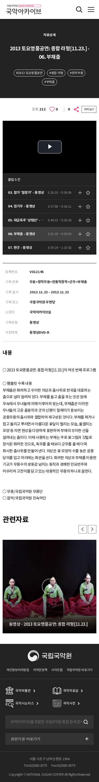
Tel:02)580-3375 (35, 765)
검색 (85, 721)
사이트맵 (57, 670)
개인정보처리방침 (17, 670)
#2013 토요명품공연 (29, 73)
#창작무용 (76, 73)
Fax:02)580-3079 (63, 765)
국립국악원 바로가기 (80, 670)
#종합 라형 (56, 73)
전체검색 (79, 9)
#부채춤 (49, 82)
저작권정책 (40, 670)
